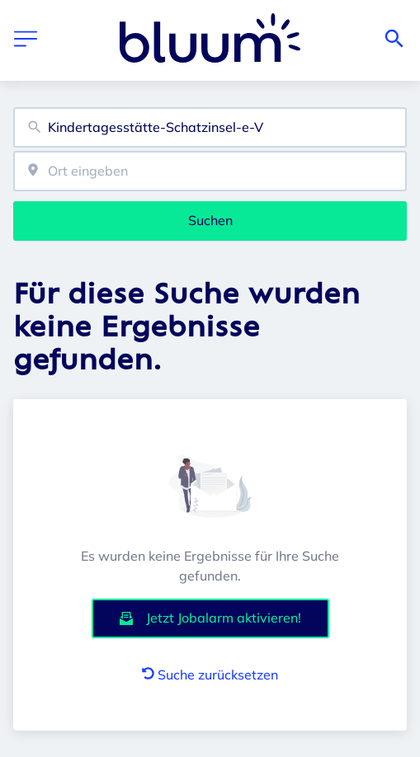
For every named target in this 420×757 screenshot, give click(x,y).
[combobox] (210, 127)
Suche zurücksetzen (210, 674)
